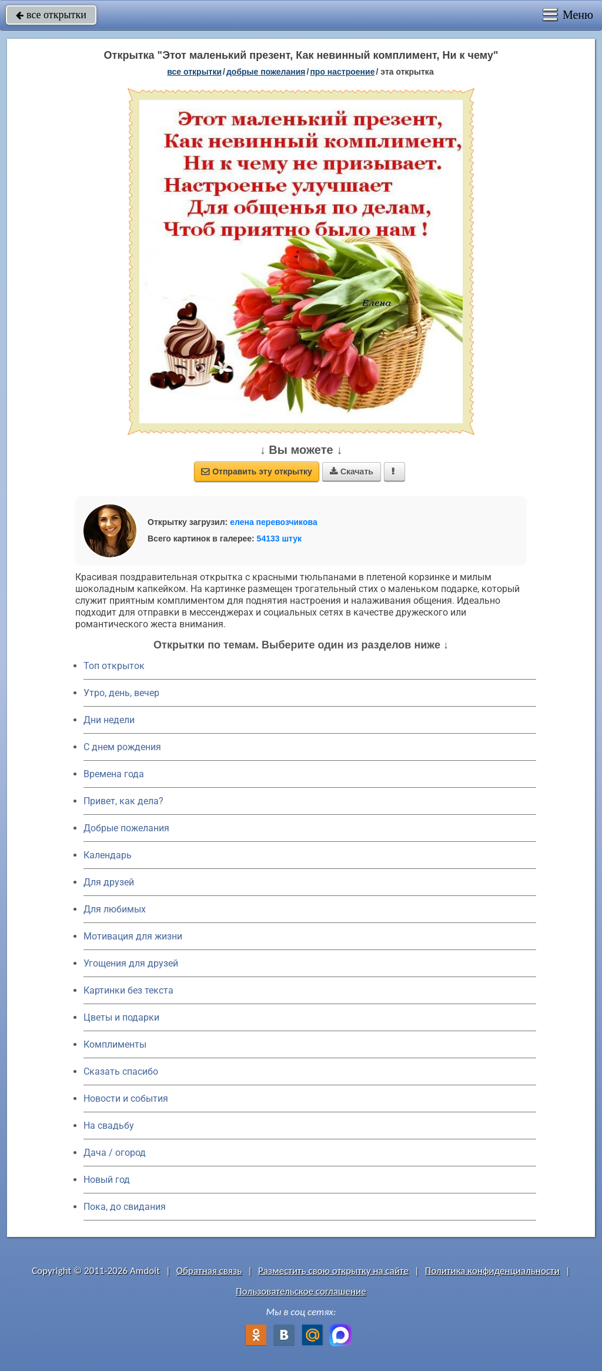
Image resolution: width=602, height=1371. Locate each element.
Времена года (113, 774)
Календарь (107, 855)
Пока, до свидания (124, 1206)
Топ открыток (114, 665)
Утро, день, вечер (121, 692)
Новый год (106, 1179)
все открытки (51, 15)
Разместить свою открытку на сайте (333, 1271)
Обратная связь (209, 1271)
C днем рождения (122, 747)
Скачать (351, 471)
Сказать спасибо (120, 1071)
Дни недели (109, 719)
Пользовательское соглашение (301, 1291)
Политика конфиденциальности (492, 1271)
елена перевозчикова (273, 522)
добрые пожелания (266, 71)
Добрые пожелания (126, 828)
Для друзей (108, 882)
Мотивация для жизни (132, 936)
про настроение (342, 71)
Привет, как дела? (123, 801)
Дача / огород (114, 1152)
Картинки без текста (128, 990)
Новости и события (125, 1098)
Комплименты (114, 1044)
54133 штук (279, 538)
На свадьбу (108, 1125)
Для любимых (114, 909)
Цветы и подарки (121, 1017)
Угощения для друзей (130, 963)
